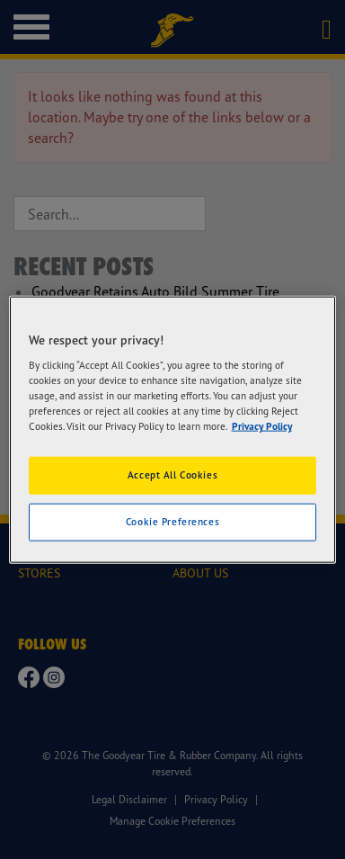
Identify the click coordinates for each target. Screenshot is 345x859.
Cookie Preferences (172, 521)
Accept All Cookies (172, 475)
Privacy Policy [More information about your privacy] (262, 426)
